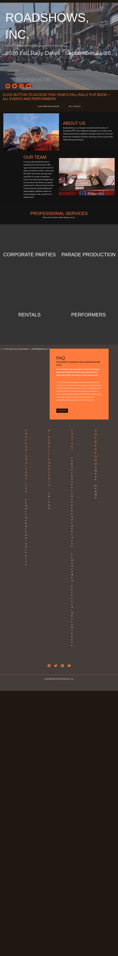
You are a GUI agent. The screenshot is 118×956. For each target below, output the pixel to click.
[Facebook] (49, 672)
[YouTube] (69, 672)
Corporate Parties (29, 258)
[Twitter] (55, 672)
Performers (88, 321)
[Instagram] (62, 672)
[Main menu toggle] (112, 7)
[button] (14, 70)
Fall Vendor (95, 498)
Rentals (29, 321)
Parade (26, 565)
